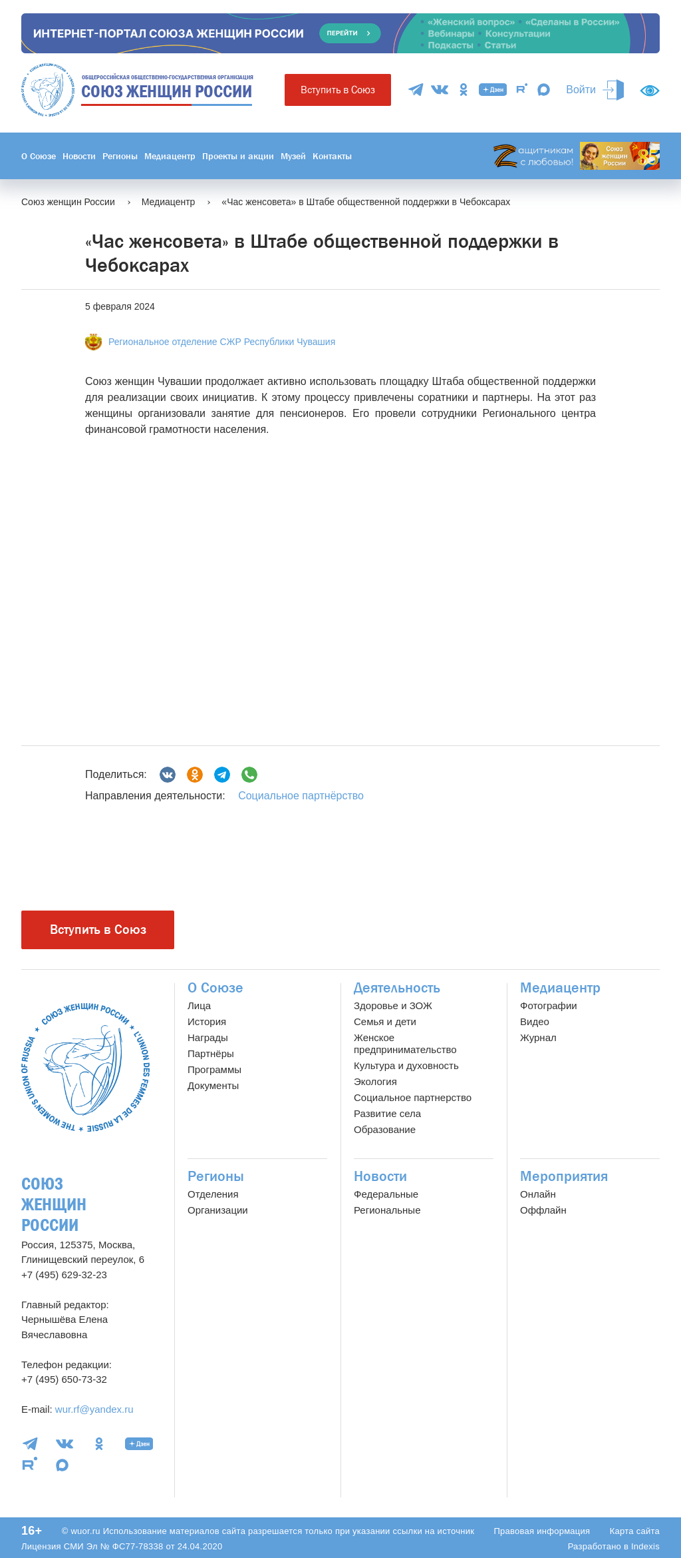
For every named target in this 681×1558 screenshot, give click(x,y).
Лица (199, 1005)
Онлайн (538, 1194)
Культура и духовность (406, 1065)
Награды (208, 1037)
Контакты (332, 156)
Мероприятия (564, 1176)
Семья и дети (385, 1021)
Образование (385, 1129)
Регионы (120, 156)
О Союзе (38, 156)
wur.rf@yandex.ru (94, 1409)
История (207, 1021)
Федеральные (386, 1194)
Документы (213, 1085)
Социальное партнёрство (301, 795)
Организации (218, 1210)
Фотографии (548, 1005)
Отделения (213, 1194)
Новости (79, 156)
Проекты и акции (238, 156)
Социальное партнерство (413, 1097)
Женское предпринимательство (405, 1043)
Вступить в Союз (338, 90)
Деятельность (397, 987)
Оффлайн (543, 1210)
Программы (214, 1069)
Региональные (387, 1210)
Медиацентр (170, 156)
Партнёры (211, 1053)
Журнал (538, 1037)
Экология (375, 1081)
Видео (534, 1021)
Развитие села (387, 1113)
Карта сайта (635, 1531)
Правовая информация (541, 1531)
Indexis (645, 1546)
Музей (293, 156)
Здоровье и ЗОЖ (393, 1005)
